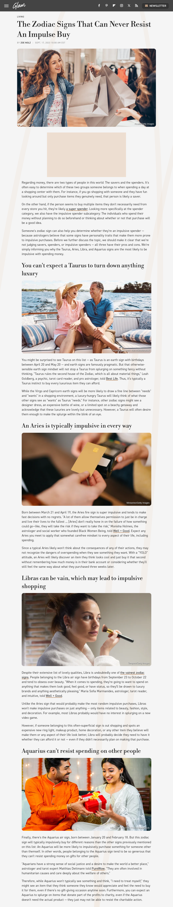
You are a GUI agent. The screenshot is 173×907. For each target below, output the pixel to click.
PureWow (98, 868)
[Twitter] (129, 7)
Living (20, 17)
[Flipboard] (114, 7)
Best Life (112, 378)
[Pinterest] (107, 7)
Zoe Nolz (26, 42)
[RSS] (136, 7)
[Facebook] (99, 7)
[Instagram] (122, 7)
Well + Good (121, 531)
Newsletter (155, 6)
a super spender (77, 209)
